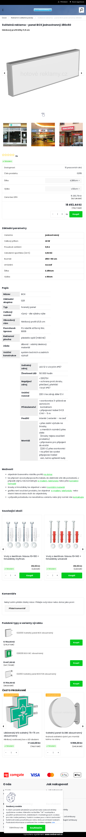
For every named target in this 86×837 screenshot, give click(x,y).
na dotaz (48, 474)
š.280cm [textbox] (74, 180)
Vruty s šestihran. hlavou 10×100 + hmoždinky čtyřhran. (21, 557)
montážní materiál (56, 487)
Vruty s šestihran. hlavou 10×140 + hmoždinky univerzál (63, 557)
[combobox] (63, 180)
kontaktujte (78, 497)
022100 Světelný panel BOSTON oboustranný (36, 674)
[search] (81, 9)
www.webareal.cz (54, 834)
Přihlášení (64, 2)
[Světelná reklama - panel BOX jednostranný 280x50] (43, 73)
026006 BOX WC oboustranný (30, 653)
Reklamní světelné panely (22, 18)
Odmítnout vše (16, 827)
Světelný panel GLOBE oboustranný (64, 732)
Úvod (4, 18)
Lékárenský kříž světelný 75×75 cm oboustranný (21, 734)
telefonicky (53, 481)
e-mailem (42, 481)
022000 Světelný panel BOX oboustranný (35, 633)
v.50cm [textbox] (74, 189)
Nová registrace (78, 2)
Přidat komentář (17, 608)
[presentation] (4, 73)
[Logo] (43, 10)
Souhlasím (36, 827)
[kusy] (57, 214)
